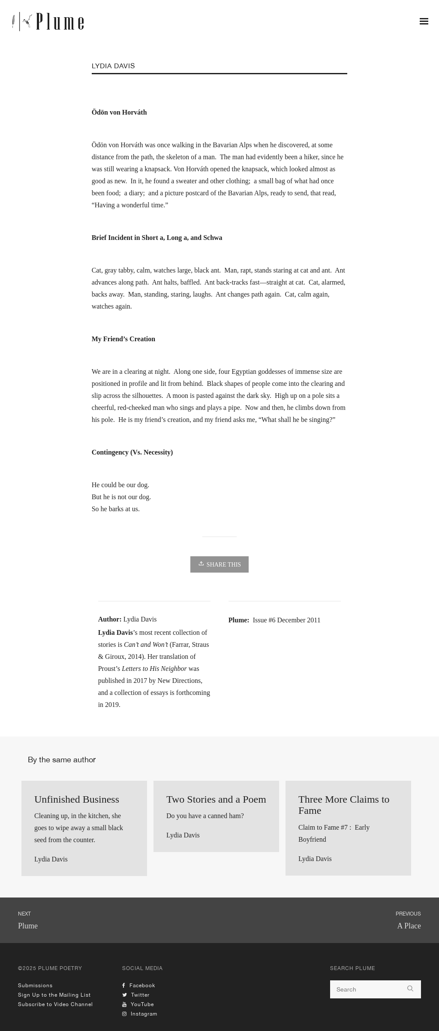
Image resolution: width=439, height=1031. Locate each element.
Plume (28, 926)
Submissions (35, 985)
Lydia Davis (51, 859)
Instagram (139, 1014)
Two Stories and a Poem (216, 799)
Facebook (138, 985)
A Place (409, 926)
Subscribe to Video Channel (55, 1004)
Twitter (136, 995)
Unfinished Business (76, 799)
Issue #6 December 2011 (287, 620)
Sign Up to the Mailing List (54, 995)
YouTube (138, 1004)
